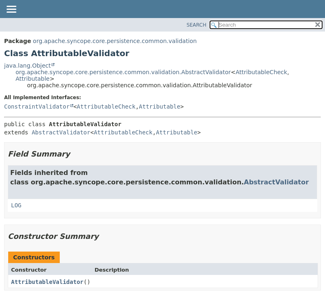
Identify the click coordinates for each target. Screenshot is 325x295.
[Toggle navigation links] (11, 10)
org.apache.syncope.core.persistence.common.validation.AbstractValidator (123, 72)
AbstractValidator (61, 132)
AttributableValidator (47, 282)
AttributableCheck (261, 72)
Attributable (33, 78)
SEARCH (197, 25)
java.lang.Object (27, 65)
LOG (16, 205)
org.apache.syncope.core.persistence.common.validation (114, 41)
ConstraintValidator (37, 106)
